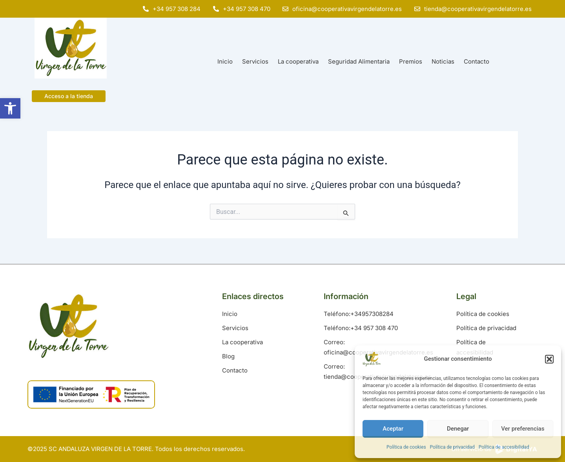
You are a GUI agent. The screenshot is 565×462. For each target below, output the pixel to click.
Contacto (476, 61)
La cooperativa (298, 61)
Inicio (225, 61)
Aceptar (393, 428)
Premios (410, 61)
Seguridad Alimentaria (359, 61)
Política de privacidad (452, 447)
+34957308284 (372, 314)
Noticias (443, 61)
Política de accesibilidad (504, 447)
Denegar (458, 428)
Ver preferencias (522, 428)
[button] (10, 108)
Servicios (255, 61)
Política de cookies (406, 447)
